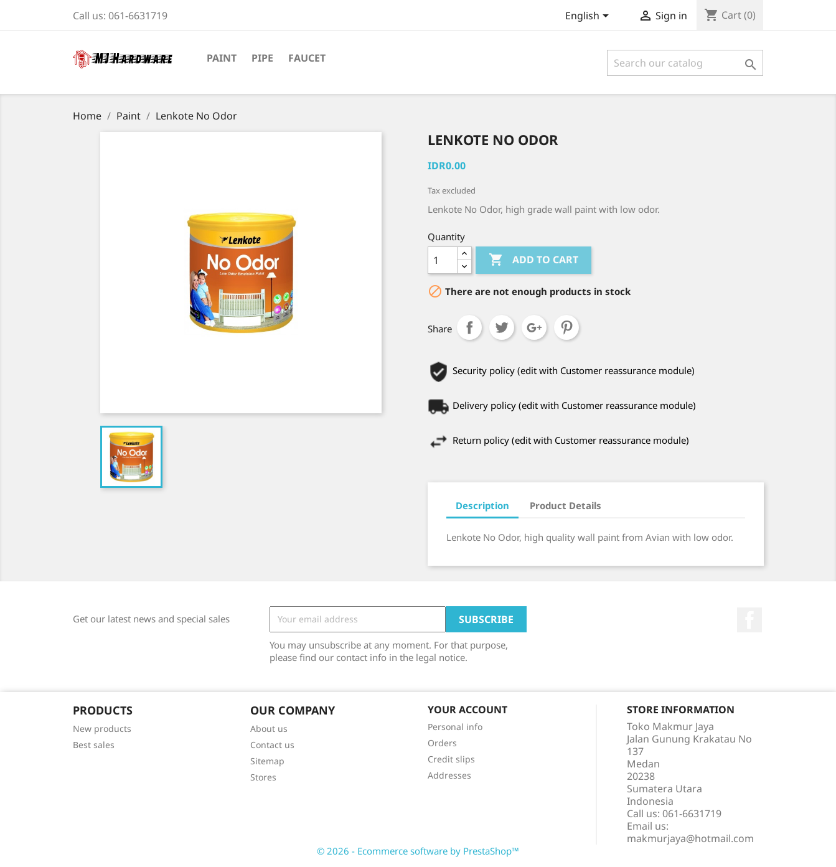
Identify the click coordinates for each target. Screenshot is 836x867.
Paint (222, 58)
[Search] (685, 63)
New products (102, 728)
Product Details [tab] (565, 505)
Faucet (307, 58)
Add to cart (533, 260)
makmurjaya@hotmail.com (690, 838)
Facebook (749, 619)
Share (469, 327)
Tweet (501, 327)
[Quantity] (443, 260)
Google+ (534, 327)
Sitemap (267, 761)
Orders (442, 743)
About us (269, 728)
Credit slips (451, 759)
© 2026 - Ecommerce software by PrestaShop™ (418, 851)
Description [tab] (482, 505)
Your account (467, 709)
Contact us (272, 745)
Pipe (262, 58)
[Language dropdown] (589, 16)
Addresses (449, 775)
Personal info (455, 727)
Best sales (94, 745)
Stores (263, 777)
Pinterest (566, 327)
